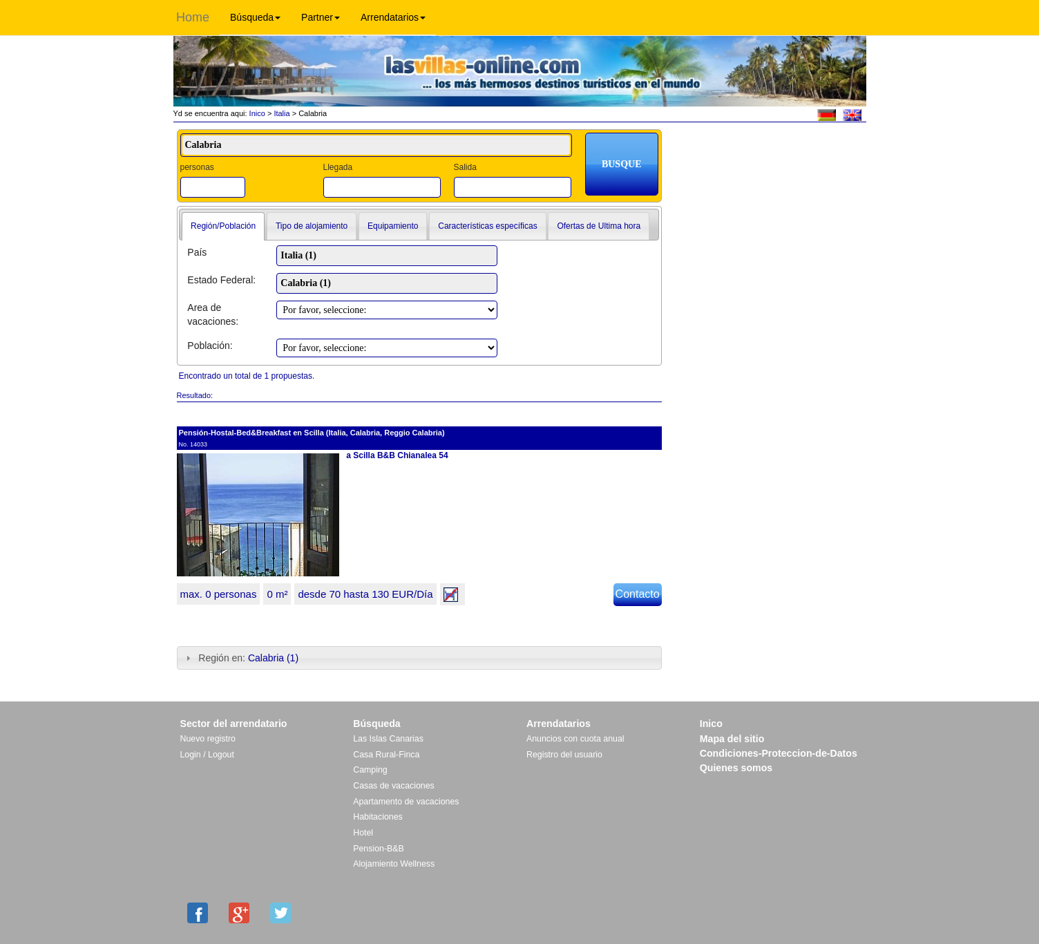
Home (192, 17)
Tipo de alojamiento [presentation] (311, 226)
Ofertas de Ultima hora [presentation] (598, 226)
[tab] (223, 226)
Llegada (337, 167)
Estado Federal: (221, 279)
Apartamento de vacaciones (406, 801)
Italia (281, 113)
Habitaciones (377, 817)
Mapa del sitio (732, 738)
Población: (209, 345)
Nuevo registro (208, 739)
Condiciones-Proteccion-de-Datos (778, 753)
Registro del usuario (564, 754)
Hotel (363, 833)
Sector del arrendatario (233, 723)
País (197, 252)
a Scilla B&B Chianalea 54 (397, 455)
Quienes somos (736, 767)
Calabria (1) (273, 657)
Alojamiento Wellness (394, 864)
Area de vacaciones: (212, 314)
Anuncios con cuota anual (575, 739)
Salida (464, 167)
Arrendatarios (393, 17)
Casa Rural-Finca (386, 754)
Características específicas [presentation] (487, 226)
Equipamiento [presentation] (393, 226)
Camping (370, 770)
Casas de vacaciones (393, 786)
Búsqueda (255, 17)
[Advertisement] (769, 171)
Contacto (638, 594)
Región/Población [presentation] (223, 226)
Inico (256, 113)
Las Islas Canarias (388, 739)
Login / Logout (207, 754)
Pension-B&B (378, 848)
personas (197, 167)
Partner (320, 17)
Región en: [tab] (240, 657)
